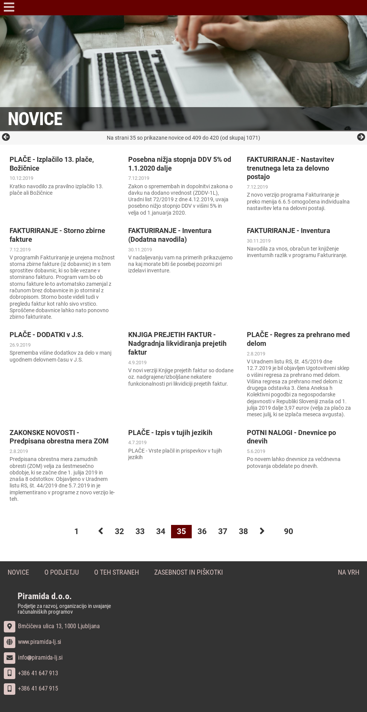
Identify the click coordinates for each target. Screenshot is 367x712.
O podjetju (61, 572)
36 (202, 531)
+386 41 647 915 (31, 688)
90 (288, 531)
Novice (18, 572)
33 (140, 531)
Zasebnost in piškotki (188, 572)
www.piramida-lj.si (32, 641)
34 (160, 531)
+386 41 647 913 (31, 673)
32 (119, 531)
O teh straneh (116, 572)
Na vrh (348, 572)
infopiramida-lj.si (33, 657)
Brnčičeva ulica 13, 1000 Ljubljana (52, 626)
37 (222, 531)
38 (243, 531)
